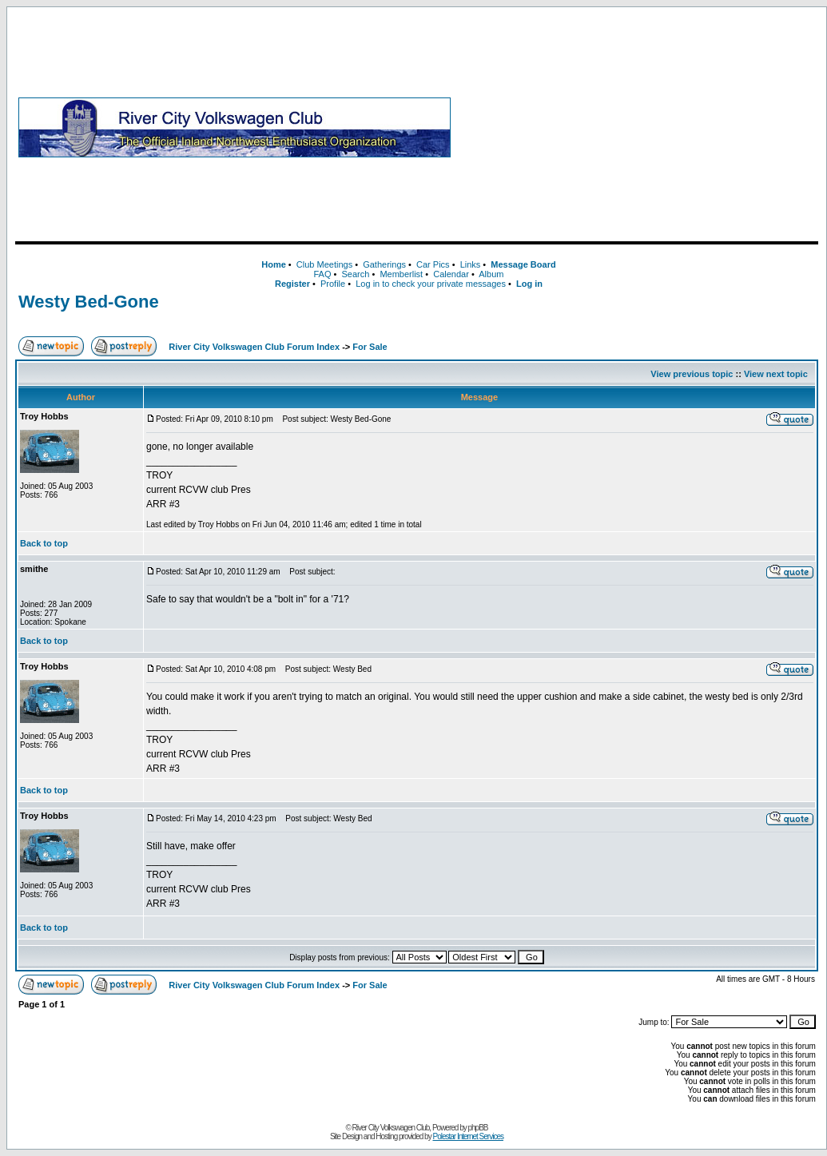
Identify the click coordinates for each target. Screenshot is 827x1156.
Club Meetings (324, 264)
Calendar (451, 274)
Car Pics (433, 264)
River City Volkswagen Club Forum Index (254, 347)
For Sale (369, 347)
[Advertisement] (637, 127)
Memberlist (401, 274)
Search (355, 274)
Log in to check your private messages (431, 283)
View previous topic (691, 374)
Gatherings (384, 264)
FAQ (322, 274)
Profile (332, 283)
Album (491, 274)
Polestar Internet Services (467, 1136)
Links (470, 264)
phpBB (478, 1127)
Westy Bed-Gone (88, 302)
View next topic (776, 374)
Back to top (44, 543)
